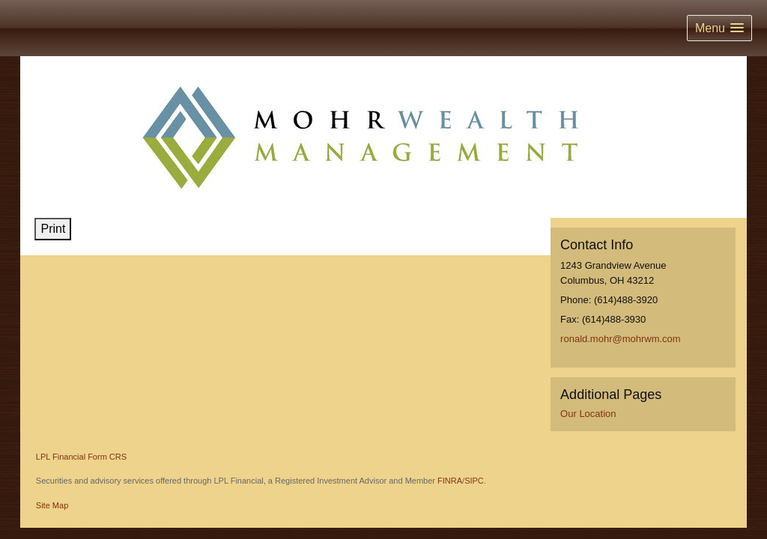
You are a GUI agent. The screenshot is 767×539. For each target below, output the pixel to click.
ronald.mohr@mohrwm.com (620, 338)
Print (52, 228)
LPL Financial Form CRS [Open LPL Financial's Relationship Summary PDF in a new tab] (81, 456)
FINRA (449, 480)
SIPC (474, 480)
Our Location (588, 413)
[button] (719, 28)
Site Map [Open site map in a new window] (52, 505)
